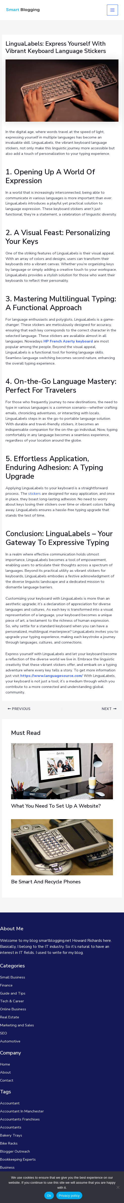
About (5, 1072)
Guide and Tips (12, 993)
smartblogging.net (55, 940)
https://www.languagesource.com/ (51, 675)
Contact (6, 1080)
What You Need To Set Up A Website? (56, 806)
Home (5, 1064)
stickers (34, 493)
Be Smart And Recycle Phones (46, 881)
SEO (3, 1033)
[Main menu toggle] (112, 10)
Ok (49, 1195)
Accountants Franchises (20, 1119)
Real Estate (9, 1017)
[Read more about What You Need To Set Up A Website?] (62, 770)
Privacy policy (69, 1195)
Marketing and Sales (17, 1025)
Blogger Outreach (15, 1151)
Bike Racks (9, 1143)
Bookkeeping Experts (18, 1159)
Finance (6, 985)
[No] (117, 1187)
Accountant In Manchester (22, 1111)
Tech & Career (12, 1001)
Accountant (10, 1103)
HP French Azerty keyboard (68, 341)
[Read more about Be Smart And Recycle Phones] (62, 846)
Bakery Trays (11, 1135)
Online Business (13, 1009)
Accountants (10, 1127)
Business (7, 1167)
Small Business (12, 977)
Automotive (10, 1041)
